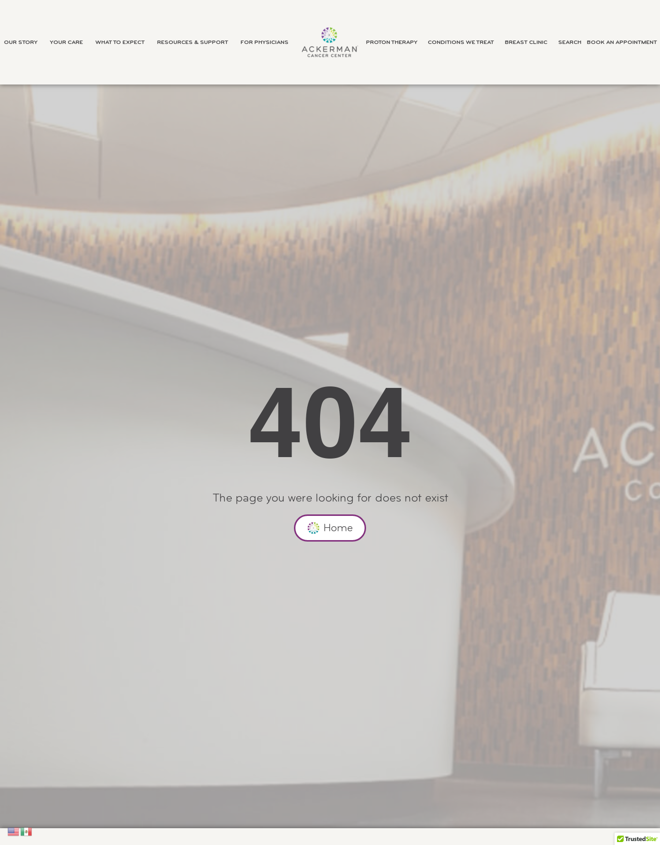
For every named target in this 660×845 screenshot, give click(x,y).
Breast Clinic (528, 42)
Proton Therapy (394, 42)
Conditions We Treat (463, 42)
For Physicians (267, 42)
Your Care (69, 42)
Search (569, 42)
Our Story (23, 42)
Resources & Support (195, 42)
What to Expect (122, 42)
